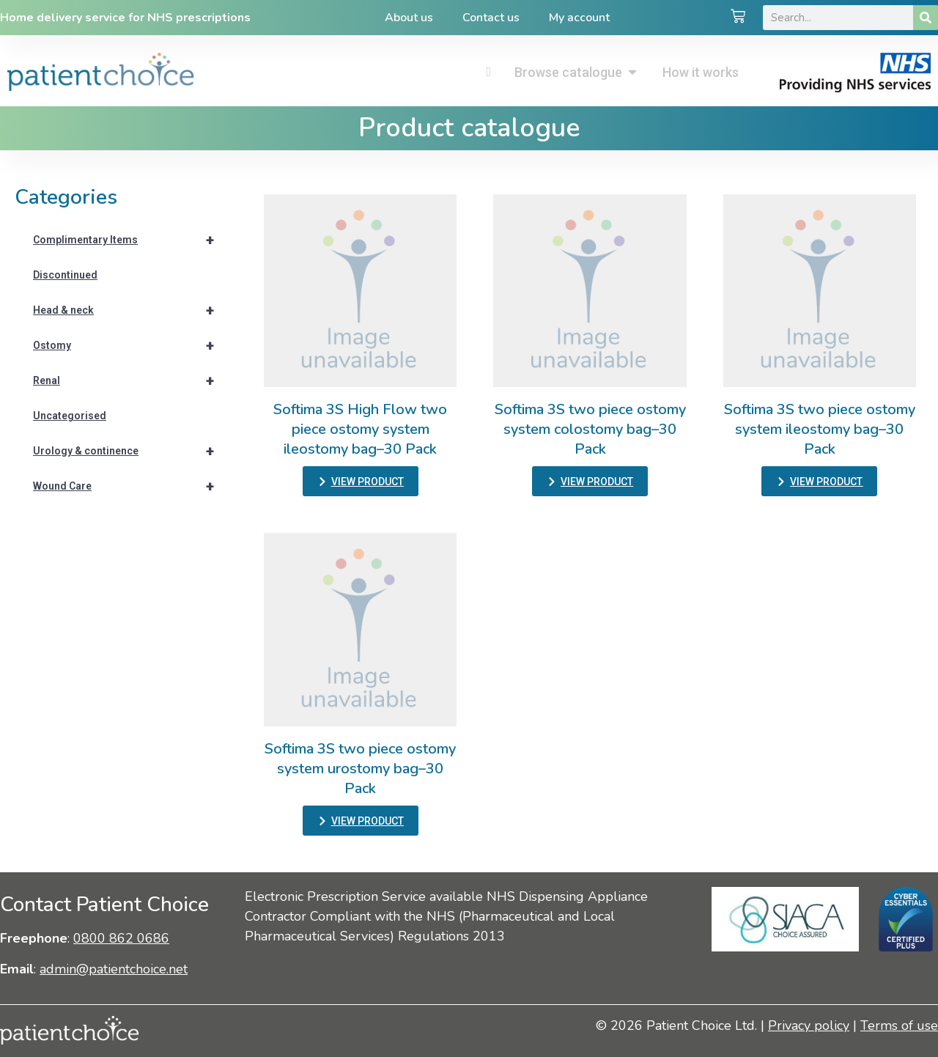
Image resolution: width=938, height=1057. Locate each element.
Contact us (491, 18)
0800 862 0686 (121, 938)
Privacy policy (808, 1025)
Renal (130, 380)
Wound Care (130, 486)
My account (579, 18)
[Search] (925, 17)
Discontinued (65, 275)
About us (409, 18)
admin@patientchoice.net (114, 969)
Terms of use (899, 1025)
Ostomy (130, 345)
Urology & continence (130, 450)
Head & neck (130, 310)
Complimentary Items (130, 239)
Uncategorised (69, 415)
